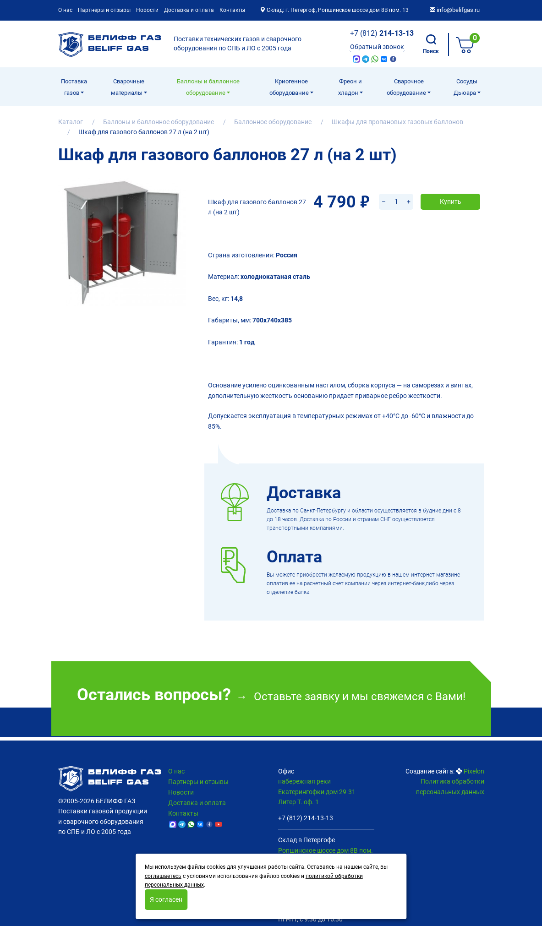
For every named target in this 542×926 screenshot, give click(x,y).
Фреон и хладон (350, 87)
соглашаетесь (163, 876)
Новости (147, 10)
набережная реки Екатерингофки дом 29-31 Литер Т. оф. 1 (317, 792)
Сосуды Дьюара (466, 87)
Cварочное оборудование (407, 87)
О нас (65, 10)
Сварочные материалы (128, 87)
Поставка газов (74, 87)
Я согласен (166, 899)
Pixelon (474, 771)
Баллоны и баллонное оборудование (208, 87)
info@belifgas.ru (455, 9)
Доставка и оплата (189, 10)
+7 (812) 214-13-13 (305, 818)
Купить (450, 190)
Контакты (232, 10)
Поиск (431, 44)
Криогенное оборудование (289, 87)
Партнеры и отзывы (104, 10)
